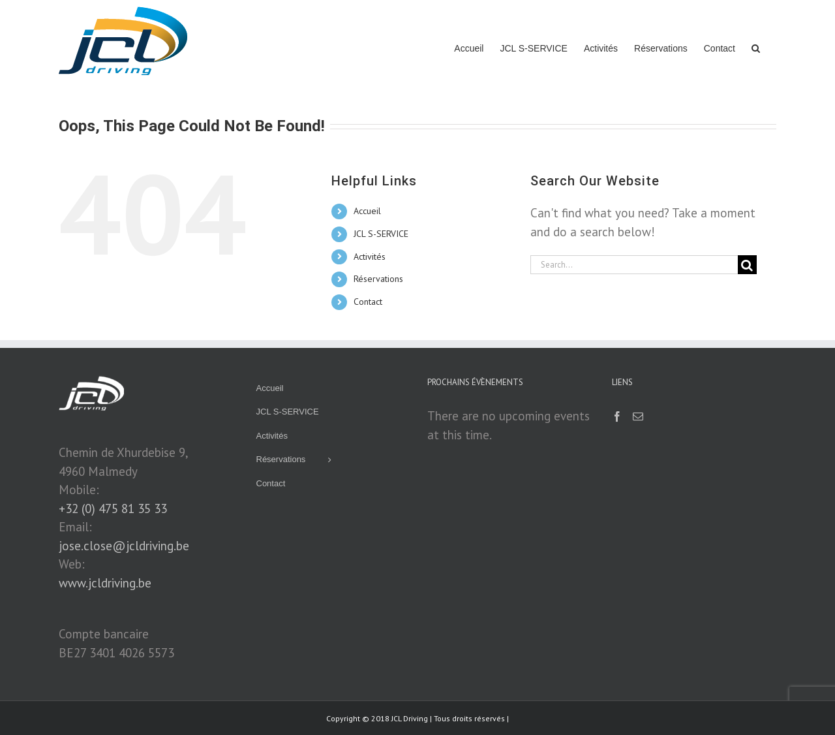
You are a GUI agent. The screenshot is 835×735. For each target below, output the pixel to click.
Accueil (367, 211)
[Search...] (634, 264)
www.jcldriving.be (105, 583)
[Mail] (638, 416)
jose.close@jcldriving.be (124, 546)
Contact (368, 301)
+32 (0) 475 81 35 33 (113, 508)
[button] (756, 47)
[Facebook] (617, 416)
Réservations (378, 279)
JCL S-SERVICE (381, 234)
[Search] (747, 264)
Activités (370, 256)
